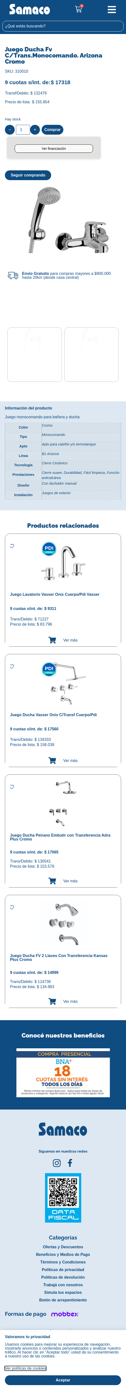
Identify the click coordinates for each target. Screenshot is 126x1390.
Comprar (52, 130)
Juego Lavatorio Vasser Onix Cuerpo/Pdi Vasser (54, 594)
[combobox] (63, 26)
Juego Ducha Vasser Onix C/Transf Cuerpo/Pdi (53, 714)
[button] (3, 1069)
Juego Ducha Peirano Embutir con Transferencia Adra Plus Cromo (60, 837)
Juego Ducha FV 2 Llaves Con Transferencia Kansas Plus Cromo (58, 957)
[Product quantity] (23, 130)
